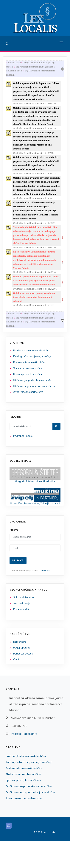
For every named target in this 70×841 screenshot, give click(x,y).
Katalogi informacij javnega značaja (32, 356)
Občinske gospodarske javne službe (33, 380)
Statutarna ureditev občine (27, 368)
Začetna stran (14, 62)
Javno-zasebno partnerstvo (28, 392)
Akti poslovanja (21, 603)
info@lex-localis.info (24, 734)
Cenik (16, 659)
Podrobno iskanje (22, 436)
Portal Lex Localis (23, 653)
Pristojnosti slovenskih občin (29, 362)
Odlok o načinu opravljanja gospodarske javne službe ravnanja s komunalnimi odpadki (34, 297)
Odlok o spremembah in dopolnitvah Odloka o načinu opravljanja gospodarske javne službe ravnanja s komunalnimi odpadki (36, 280)
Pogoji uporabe (21, 647)
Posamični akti (21, 609)
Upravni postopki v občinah (28, 374)
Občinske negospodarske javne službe (34, 386)
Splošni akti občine (23, 597)
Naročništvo (19, 642)
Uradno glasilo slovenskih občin (31, 350)
